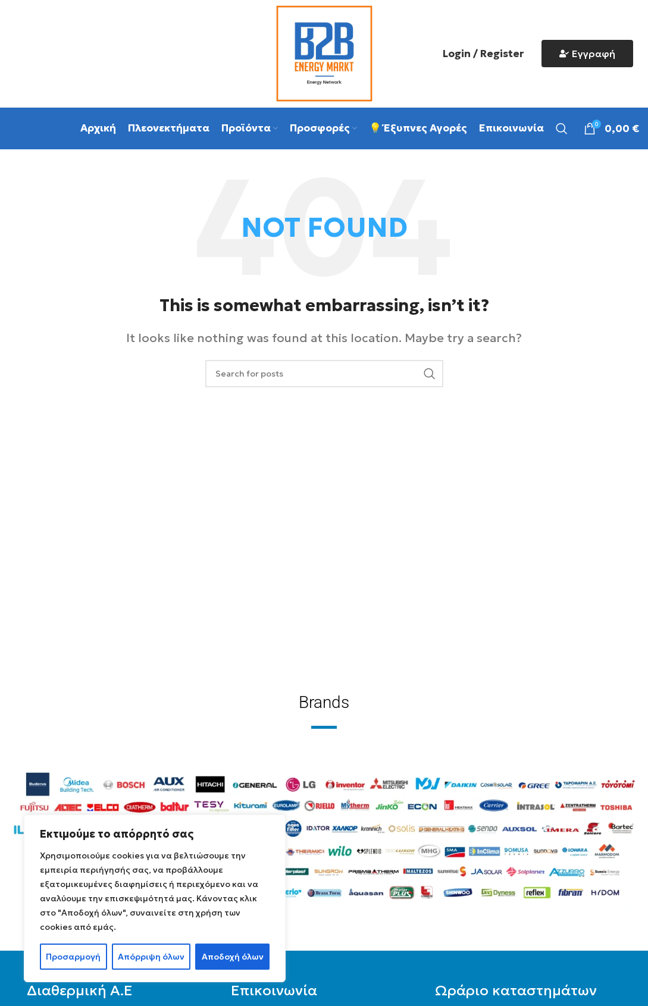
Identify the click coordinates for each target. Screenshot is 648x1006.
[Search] (562, 128)
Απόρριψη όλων (151, 956)
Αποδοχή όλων (233, 956)
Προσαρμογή (73, 956)
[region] (155, 898)
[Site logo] (324, 52)
